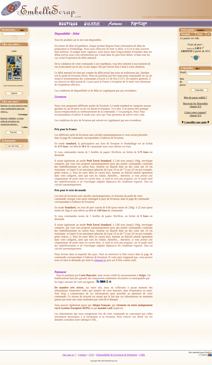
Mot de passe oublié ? (195, 97)
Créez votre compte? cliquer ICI (195, 114)
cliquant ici (100, 260)
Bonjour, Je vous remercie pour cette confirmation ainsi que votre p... (13, 108)
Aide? (22, 30)
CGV (91, 354)
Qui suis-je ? (69, 354)
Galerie (14, 93)
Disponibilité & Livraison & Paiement (116, 354)
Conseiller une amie (195, 122)
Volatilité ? (201, 30)
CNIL (142, 354)
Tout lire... (14, 132)
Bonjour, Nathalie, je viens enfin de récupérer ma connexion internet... (12, 121)
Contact (82, 354)
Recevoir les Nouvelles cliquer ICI (195, 105)
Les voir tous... (14, 146)
